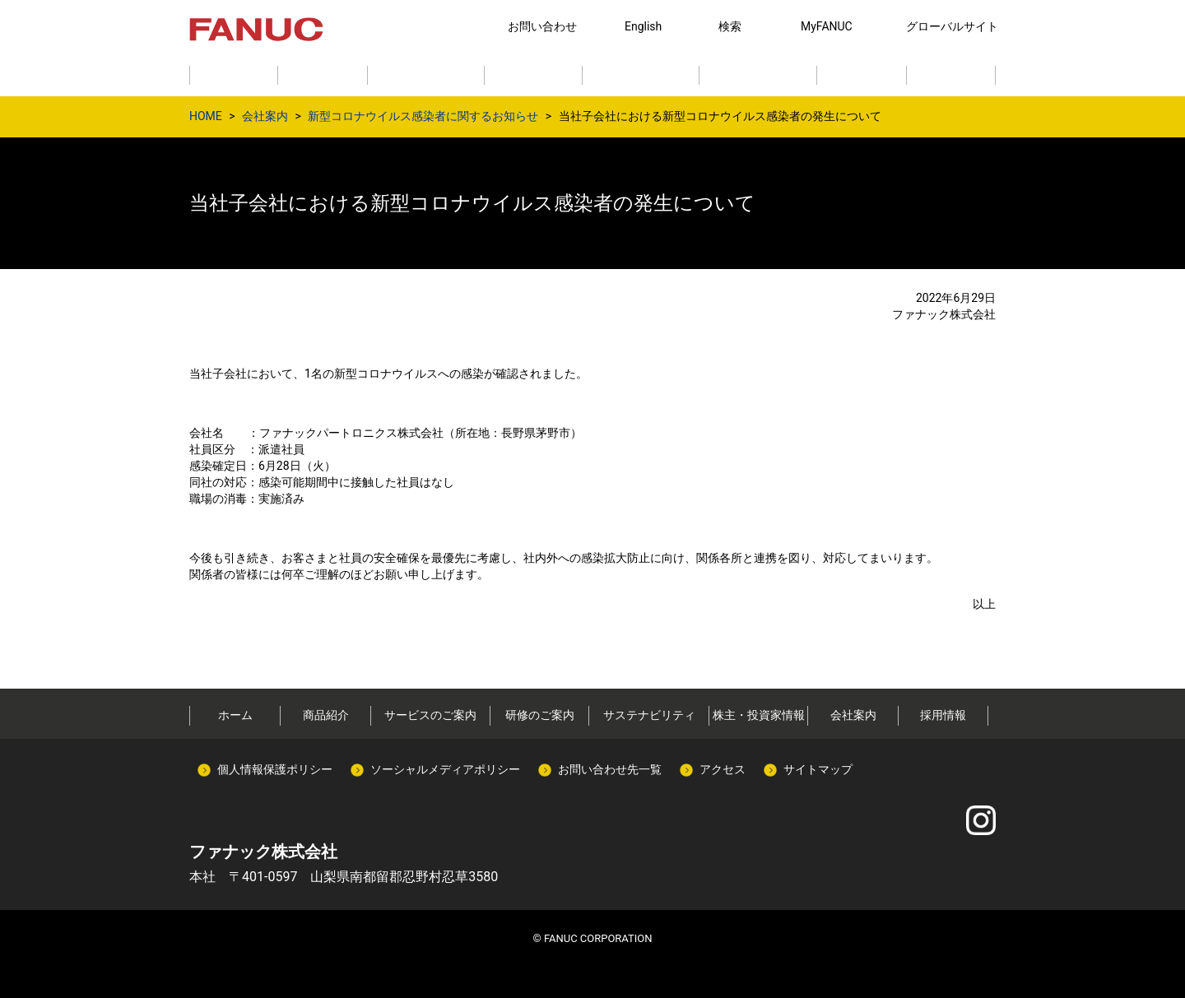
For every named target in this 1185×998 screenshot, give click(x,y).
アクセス (722, 769)
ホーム (235, 715)
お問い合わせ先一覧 (610, 769)
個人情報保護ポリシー (274, 769)
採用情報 (943, 715)
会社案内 (265, 116)
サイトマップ (818, 769)
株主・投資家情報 (759, 715)
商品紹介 (326, 715)
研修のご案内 (539, 715)
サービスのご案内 (430, 715)
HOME (205, 116)
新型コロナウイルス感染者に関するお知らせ (423, 116)
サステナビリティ (649, 715)
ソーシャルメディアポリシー (445, 769)
